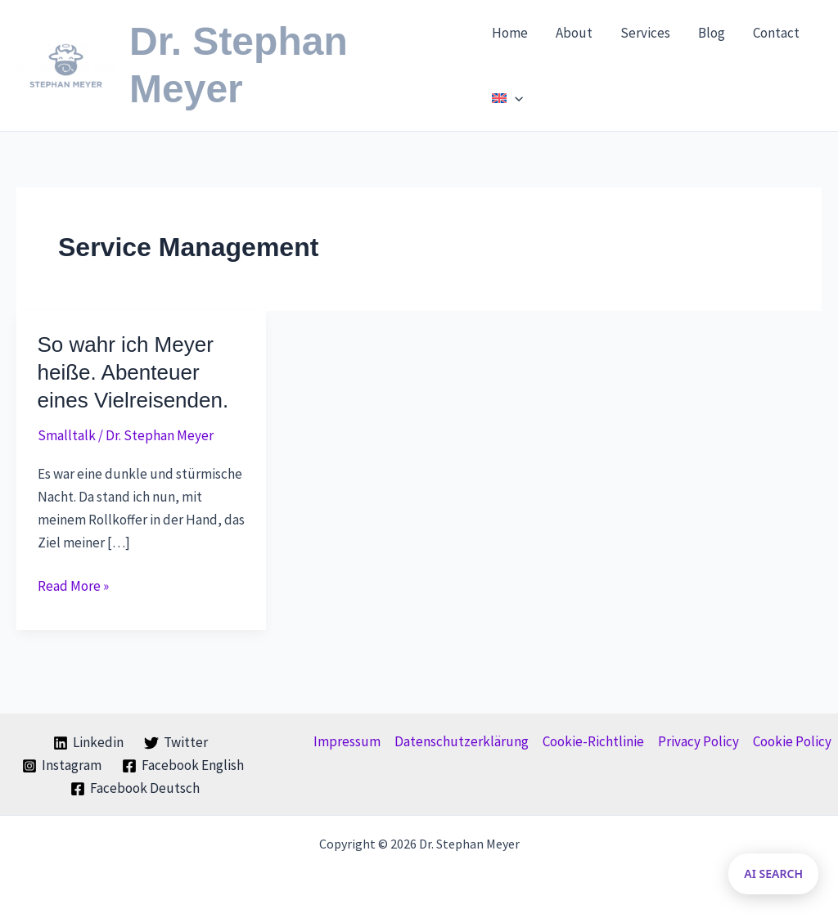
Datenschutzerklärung (461, 741)
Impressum (347, 741)
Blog (711, 33)
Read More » (73, 585)
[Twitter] (176, 743)
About (574, 33)
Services (645, 33)
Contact (776, 33)
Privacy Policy (698, 741)
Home (510, 33)
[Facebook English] (183, 766)
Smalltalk (67, 435)
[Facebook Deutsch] (135, 788)
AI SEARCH (773, 873)
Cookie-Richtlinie (593, 741)
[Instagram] (61, 766)
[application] (515, 98)
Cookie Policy (792, 741)
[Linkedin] (88, 743)
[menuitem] (507, 98)
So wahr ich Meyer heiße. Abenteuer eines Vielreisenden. (133, 372)
